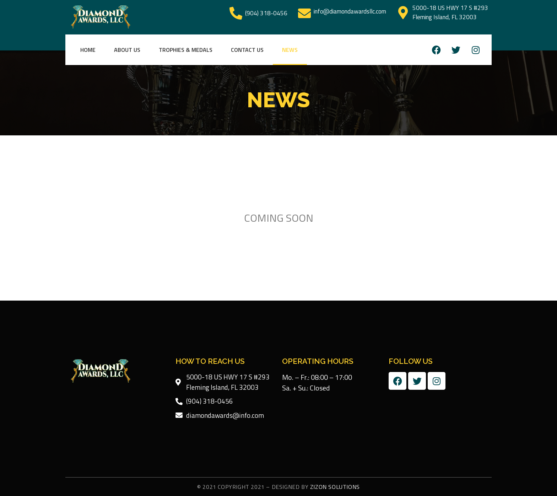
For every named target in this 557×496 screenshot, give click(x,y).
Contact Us (247, 49)
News (290, 49)
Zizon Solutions (335, 486)
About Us (127, 49)
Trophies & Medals (185, 49)
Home (88, 49)
